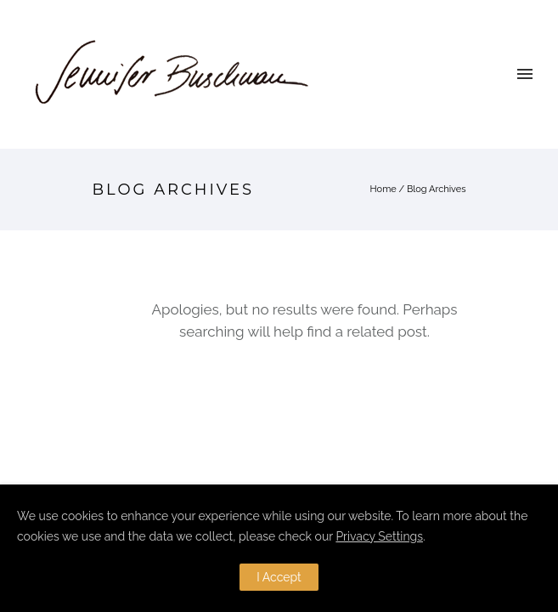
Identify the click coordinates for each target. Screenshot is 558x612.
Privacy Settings (379, 536)
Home (383, 189)
